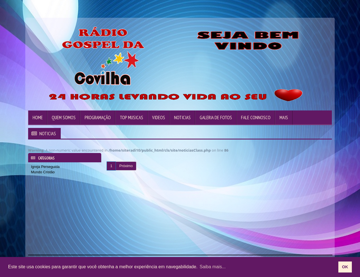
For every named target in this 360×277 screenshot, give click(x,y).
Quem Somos (64, 117)
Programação (98, 117)
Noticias (182, 117)
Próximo (126, 166)
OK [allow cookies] (345, 267)
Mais (284, 117)
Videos (158, 117)
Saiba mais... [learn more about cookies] (213, 266)
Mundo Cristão (43, 172)
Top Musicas (131, 117)
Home (38, 117)
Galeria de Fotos (216, 117)
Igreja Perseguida (45, 167)
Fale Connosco (256, 117)
